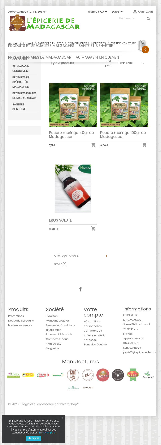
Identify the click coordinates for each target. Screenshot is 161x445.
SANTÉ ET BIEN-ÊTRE (96, 45)
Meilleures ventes (20, 354)
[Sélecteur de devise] (118, 11)
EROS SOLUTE (60, 249)
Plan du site (53, 373)
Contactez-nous (57, 368)
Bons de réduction (96, 373)
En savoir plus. (47, 432)
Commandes (93, 360)
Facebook (80, 318)
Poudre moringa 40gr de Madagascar (71, 163)
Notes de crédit (94, 364)
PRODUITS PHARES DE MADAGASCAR (39, 57)
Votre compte (93, 341)
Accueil (19, 87)
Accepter (33, 438)
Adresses (90, 369)
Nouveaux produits (21, 350)
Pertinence (132, 92)
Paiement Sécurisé (59, 363)
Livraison (52, 345)
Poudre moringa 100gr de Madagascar (123, 163)
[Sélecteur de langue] (98, 11)
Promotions (16, 345)
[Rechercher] (135, 18)
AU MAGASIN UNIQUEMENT (98, 57)
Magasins (52, 377)
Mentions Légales (58, 350)
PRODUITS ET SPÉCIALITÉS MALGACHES (41, 45)
